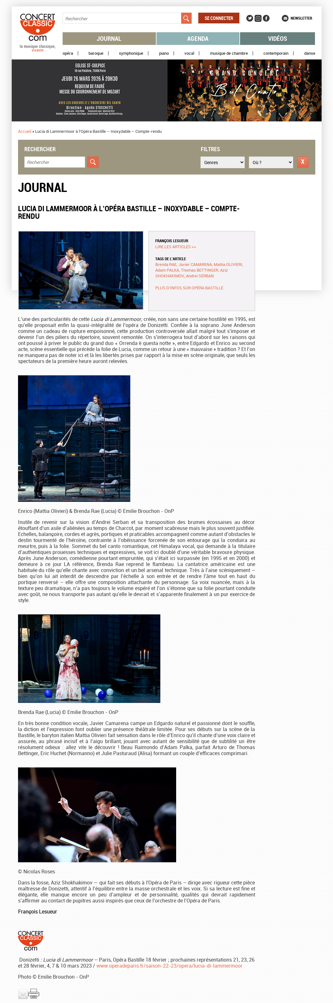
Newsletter (301, 18)
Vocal (189, 53)
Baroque (96, 53)
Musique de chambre (229, 53)
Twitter (249, 18)
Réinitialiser (303, 162)
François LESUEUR (171, 240)
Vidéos (277, 38)
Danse (309, 53)
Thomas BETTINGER (199, 270)
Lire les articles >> (175, 246)
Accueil (24, 131)
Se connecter (219, 18)
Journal (109, 38)
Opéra (68, 53)
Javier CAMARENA (195, 264)
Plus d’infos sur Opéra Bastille (189, 288)
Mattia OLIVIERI (228, 264)
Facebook (266, 18)
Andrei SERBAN (200, 276)
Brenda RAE (165, 264)
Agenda (197, 38)
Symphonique (131, 53)
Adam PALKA (167, 270)
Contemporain (275, 53)
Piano (164, 53)
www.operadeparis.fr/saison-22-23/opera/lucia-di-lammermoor (169, 965)
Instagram (258, 18)
